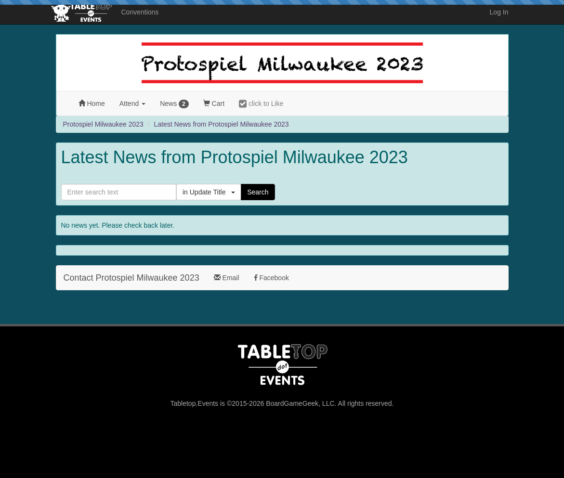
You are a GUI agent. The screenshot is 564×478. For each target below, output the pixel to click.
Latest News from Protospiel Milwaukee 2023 (221, 124)
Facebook (271, 278)
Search (257, 192)
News (174, 104)
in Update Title (209, 192)
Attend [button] (132, 103)
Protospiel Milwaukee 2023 (103, 124)
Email (226, 278)
